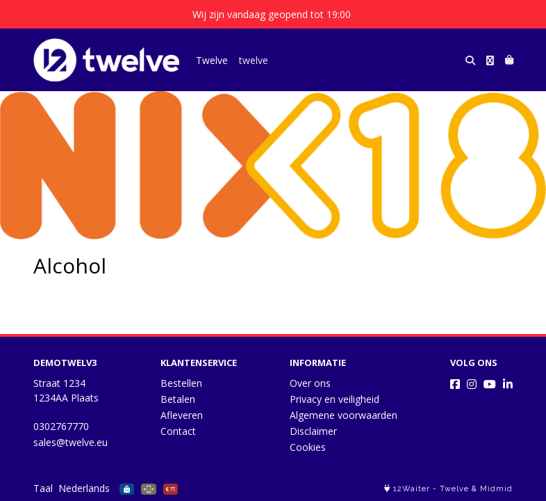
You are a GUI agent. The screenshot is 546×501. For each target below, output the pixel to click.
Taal (43, 488)
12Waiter (411, 488)
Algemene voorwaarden (343, 415)
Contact (178, 431)
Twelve (212, 60)
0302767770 (61, 426)
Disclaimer (313, 431)
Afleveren (181, 415)
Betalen (177, 399)
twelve (253, 60)
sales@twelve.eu (70, 442)
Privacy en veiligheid (334, 399)
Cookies (308, 447)
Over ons (310, 383)
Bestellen (181, 383)
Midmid (496, 488)
